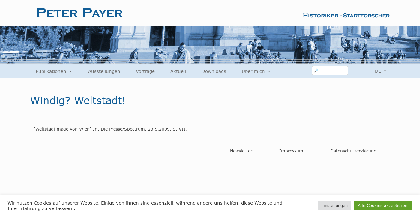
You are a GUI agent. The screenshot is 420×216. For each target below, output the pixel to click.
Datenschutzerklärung (353, 151)
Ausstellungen (104, 71)
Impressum (291, 151)
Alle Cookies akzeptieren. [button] (383, 205)
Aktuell (178, 71)
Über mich (256, 71)
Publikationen (54, 71)
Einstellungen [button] (334, 205)
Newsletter (241, 151)
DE (381, 71)
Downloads (214, 71)
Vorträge (145, 71)
